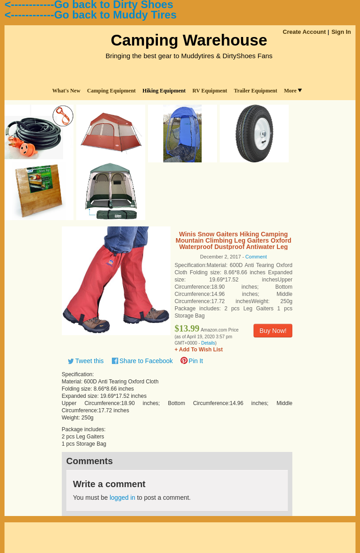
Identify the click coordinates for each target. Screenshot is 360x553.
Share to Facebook (146, 360)
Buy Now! (272, 330)
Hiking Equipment (164, 91)
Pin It (196, 360)
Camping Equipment (111, 91)
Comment (256, 256)
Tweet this (89, 360)
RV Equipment (210, 91)
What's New (66, 91)
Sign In (341, 31)
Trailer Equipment (255, 91)
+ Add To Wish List (199, 349)
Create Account (304, 31)
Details (208, 343)
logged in (122, 497)
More (293, 91)
